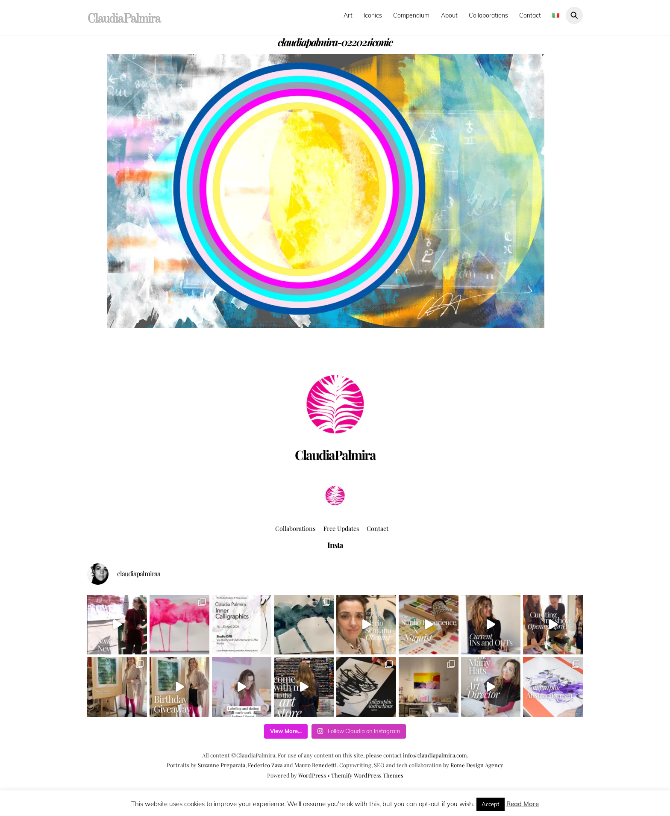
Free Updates (341, 528)
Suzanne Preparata (221, 765)
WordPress (312, 775)
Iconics (373, 15)
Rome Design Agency (476, 765)
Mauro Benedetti (315, 765)
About (449, 15)
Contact (530, 15)
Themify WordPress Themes (367, 775)
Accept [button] (491, 804)
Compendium (411, 15)
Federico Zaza (265, 765)
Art (348, 15)
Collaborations (488, 15)
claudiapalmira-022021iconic (335, 42)
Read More (522, 804)
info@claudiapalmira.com (435, 755)
